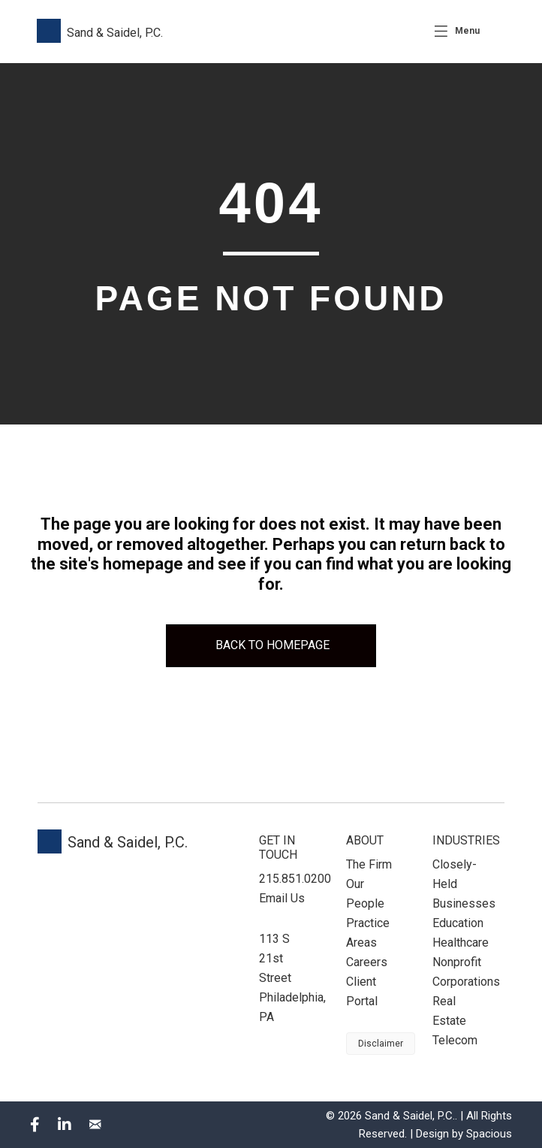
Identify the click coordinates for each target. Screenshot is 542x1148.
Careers (366, 962)
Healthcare (460, 942)
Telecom (454, 1040)
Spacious (489, 1133)
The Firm (369, 864)
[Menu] (457, 32)
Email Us (282, 898)
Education (457, 923)
